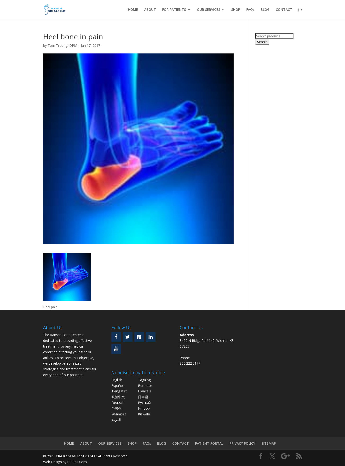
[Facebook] (116, 337)
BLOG (265, 10)
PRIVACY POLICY (242, 443)
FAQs (250, 10)
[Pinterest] (139, 337)
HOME (133, 10)
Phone (185, 357)
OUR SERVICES (208, 10)
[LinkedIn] (150, 337)
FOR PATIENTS (174, 10)
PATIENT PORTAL (209, 443)
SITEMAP (268, 443)
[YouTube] (116, 349)
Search (262, 42)
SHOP (235, 10)
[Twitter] (127, 337)
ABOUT (150, 10)
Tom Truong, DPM (62, 45)
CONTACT (284, 10)
